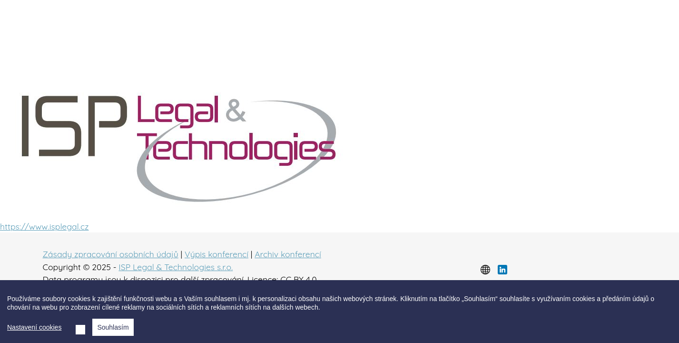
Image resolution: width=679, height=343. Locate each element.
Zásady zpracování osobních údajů (110, 254)
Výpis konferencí (216, 254)
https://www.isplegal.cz (44, 226)
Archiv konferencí (288, 254)
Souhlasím (112, 327)
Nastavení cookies (34, 327)
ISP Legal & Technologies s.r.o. (175, 267)
